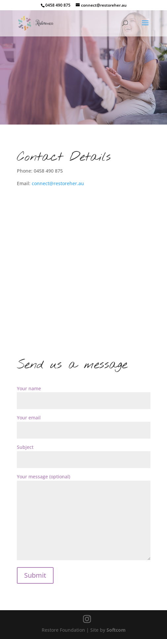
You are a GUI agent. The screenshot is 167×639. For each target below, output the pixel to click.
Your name (83, 394)
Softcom (116, 630)
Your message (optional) (83, 517)
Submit (35, 575)
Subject (83, 453)
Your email (83, 423)
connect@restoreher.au (58, 183)
